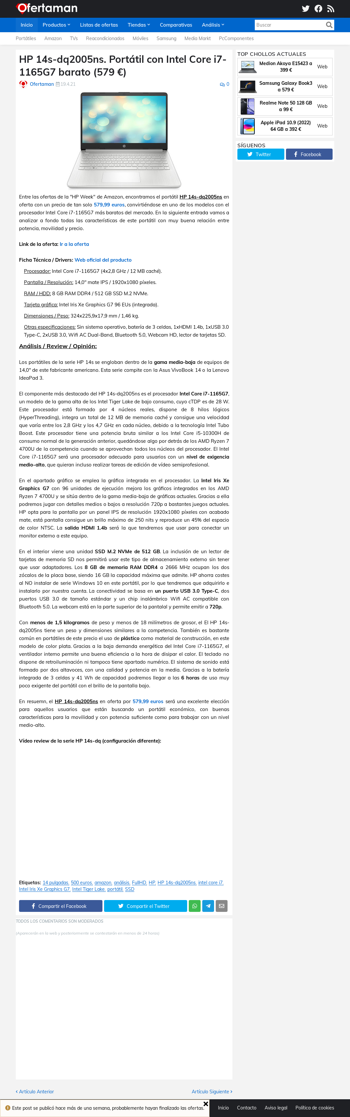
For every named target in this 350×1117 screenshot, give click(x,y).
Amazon (53, 38)
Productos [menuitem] (54, 25)
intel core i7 (210, 882)
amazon (103, 882)
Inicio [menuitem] (27, 25)
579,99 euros (109, 205)
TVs (74, 38)
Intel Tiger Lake (88, 889)
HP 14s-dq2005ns (177, 882)
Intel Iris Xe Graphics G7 (44, 889)
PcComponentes (236, 38)
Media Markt (198, 38)
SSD (129, 889)
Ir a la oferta (74, 244)
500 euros (81, 882)
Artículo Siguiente (210, 1091)
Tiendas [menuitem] (137, 25)
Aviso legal (276, 1108)
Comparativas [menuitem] (176, 25)
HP (152, 882)
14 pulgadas (55, 882)
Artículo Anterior (36, 1091)
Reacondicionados (105, 38)
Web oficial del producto (103, 260)
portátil (114, 889)
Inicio (223, 1108)
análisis (121, 882)
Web (322, 67)
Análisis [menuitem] (211, 25)
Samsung (166, 38)
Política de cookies (314, 1108)
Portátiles (26, 38)
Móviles (140, 38)
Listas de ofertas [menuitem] (99, 25)
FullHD (139, 882)
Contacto (246, 1108)
